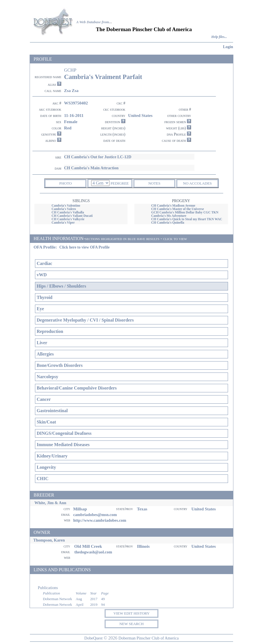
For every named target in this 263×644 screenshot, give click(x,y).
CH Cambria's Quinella (167, 222)
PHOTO (65, 183)
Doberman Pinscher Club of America (149, 638)
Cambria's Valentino (66, 205)
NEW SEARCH (131, 624)
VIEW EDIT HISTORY (131, 613)
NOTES (154, 183)
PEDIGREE (120, 183)
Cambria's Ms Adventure (169, 215)
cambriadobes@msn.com (95, 514)
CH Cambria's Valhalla (68, 212)
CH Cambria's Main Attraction (91, 168)
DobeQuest (93, 638)
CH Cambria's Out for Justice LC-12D (97, 157)
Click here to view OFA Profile (84, 247)
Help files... (219, 37)
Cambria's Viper (63, 222)
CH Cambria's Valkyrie (68, 219)
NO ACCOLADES (197, 183)
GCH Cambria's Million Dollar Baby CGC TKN (184, 212)
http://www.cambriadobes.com (99, 520)
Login (228, 46)
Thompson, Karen (49, 540)
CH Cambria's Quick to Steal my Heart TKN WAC (186, 219)
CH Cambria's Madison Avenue (173, 205)
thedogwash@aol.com (93, 552)
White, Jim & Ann (50, 502)
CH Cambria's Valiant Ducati (72, 215)
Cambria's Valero (64, 209)
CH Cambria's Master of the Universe (177, 209)
